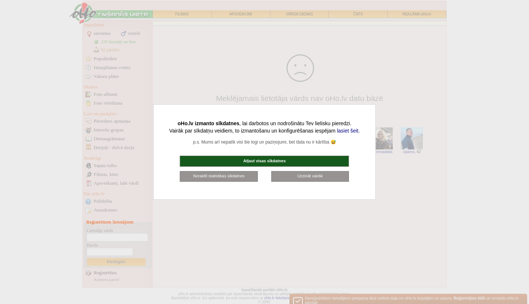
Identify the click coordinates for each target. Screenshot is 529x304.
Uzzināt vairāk (310, 176)
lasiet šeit (347, 131)
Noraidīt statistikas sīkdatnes (219, 176)
